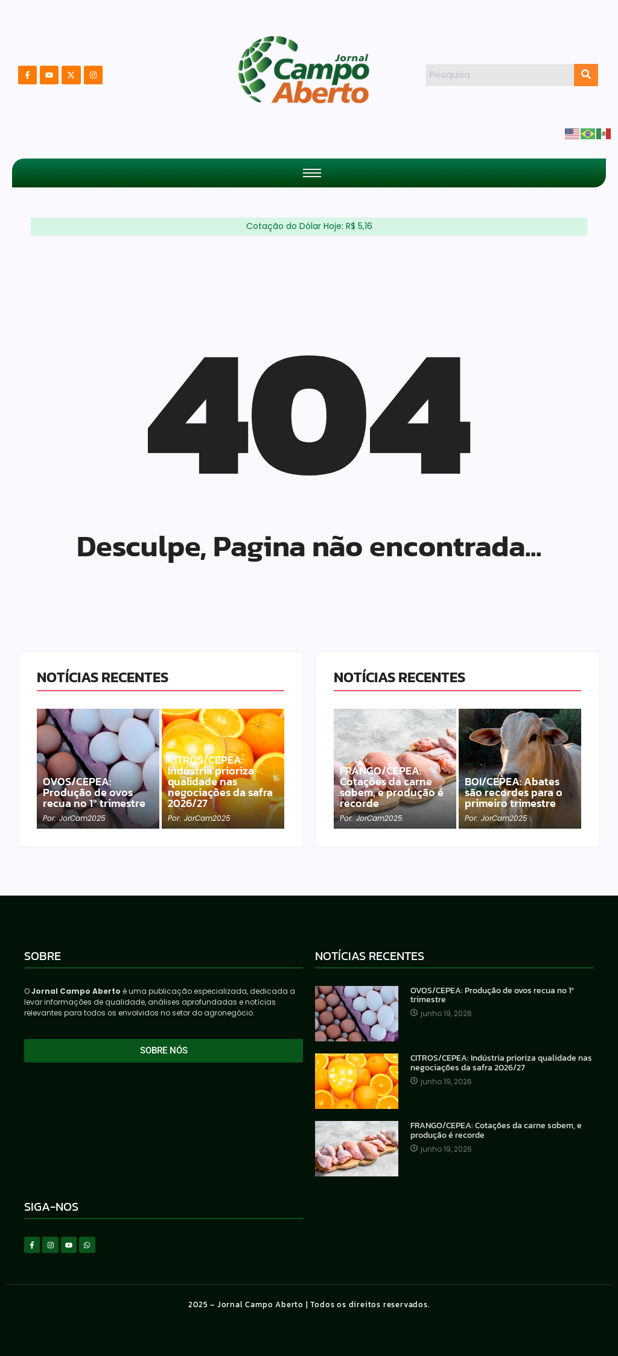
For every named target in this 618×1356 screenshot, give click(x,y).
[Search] (499, 75)
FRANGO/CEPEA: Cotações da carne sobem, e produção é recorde (392, 787)
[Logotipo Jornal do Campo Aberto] (304, 73)
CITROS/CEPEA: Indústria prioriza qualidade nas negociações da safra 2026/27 (220, 782)
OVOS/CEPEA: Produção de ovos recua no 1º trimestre (94, 792)
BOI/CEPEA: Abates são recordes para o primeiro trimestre (513, 792)
